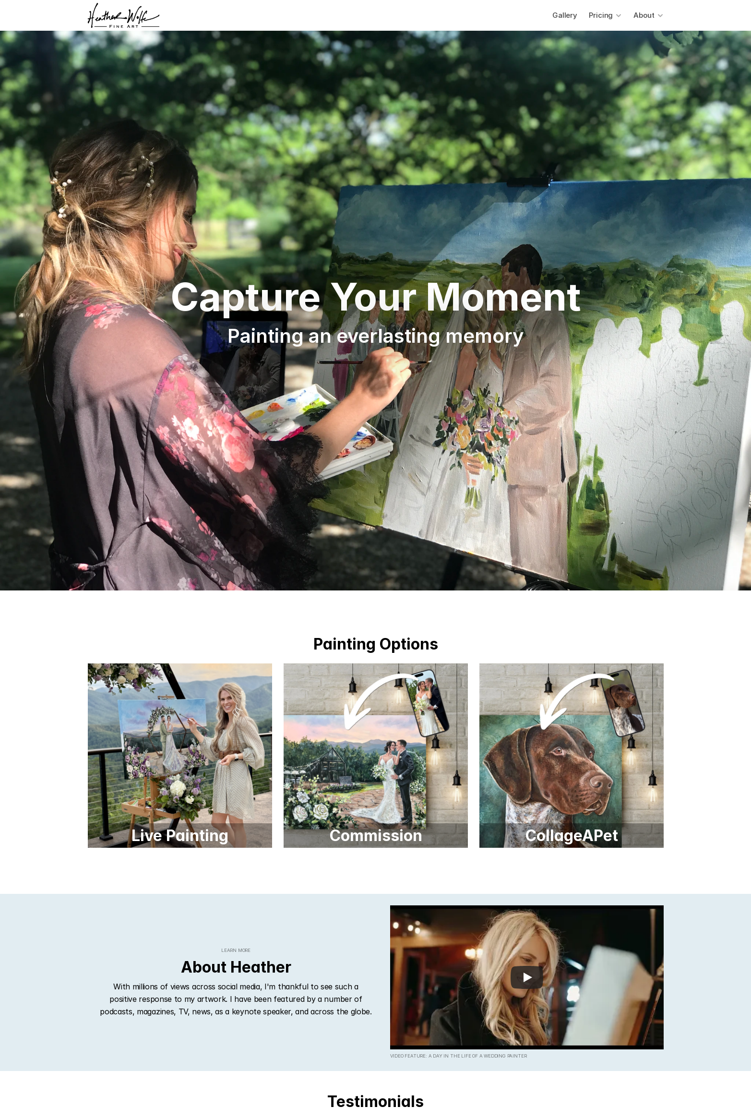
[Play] (527, 977)
